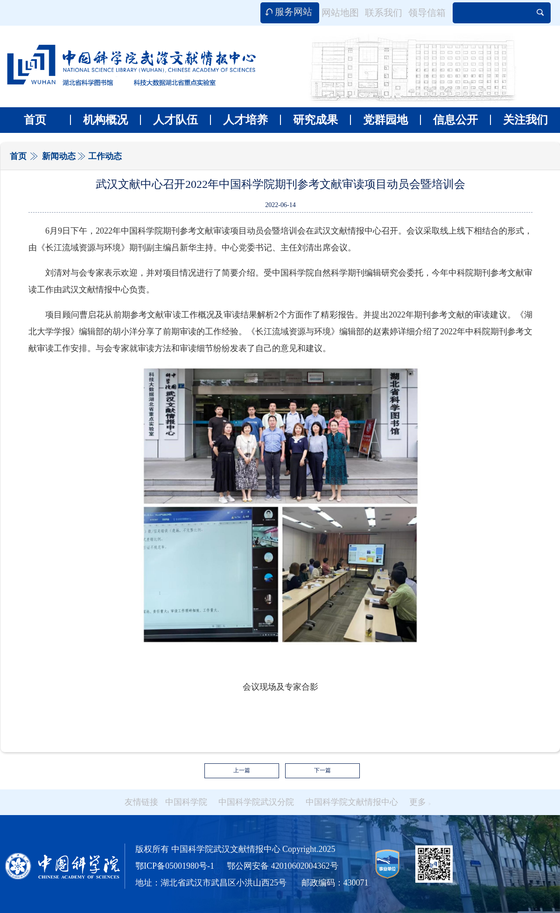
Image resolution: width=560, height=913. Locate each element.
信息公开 (449, 120)
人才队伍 (169, 120)
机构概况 (99, 120)
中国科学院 (186, 802)
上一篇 (241, 770)
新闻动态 (59, 156)
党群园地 (379, 120)
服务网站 (293, 12)
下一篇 (322, 770)
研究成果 (309, 120)
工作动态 (105, 156)
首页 (35, 120)
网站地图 (340, 12)
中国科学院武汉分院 (256, 802)
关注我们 (519, 120)
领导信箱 (427, 12)
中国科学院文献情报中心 (352, 802)
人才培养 (239, 120)
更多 (420, 802)
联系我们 (383, 12)
